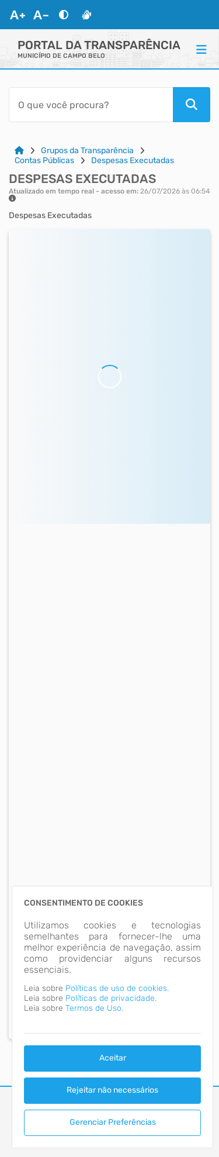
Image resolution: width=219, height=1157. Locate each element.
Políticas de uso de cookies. (117, 988)
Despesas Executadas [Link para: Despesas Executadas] (132, 160)
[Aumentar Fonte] (17, 14)
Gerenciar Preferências (112, 1122)
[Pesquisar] (191, 104)
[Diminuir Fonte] (41, 14)
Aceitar (112, 1058)
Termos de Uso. (94, 1008)
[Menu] (201, 49)
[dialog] (112, 1017)
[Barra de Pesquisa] (91, 104)
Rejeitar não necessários (112, 1090)
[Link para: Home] (19, 151)
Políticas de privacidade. (111, 998)
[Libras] (86, 14)
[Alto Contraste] (63, 14)
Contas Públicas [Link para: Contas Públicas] (44, 160)
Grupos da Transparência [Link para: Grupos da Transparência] (87, 151)
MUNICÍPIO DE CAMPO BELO (61, 56)
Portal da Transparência (99, 45)
